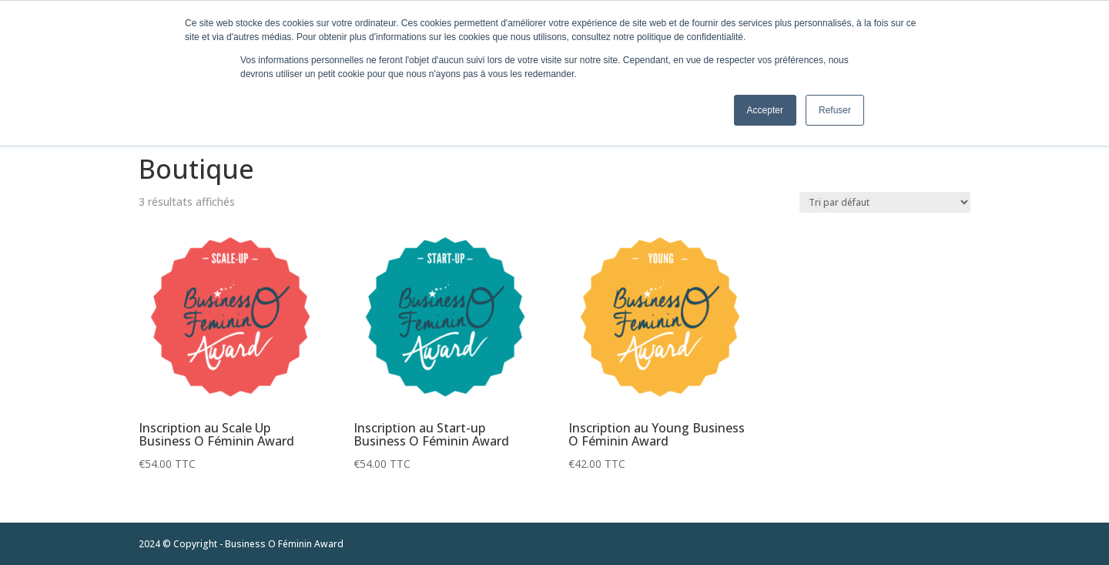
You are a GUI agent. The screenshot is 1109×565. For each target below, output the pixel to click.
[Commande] (884, 202)
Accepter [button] (765, 110)
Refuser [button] (835, 110)
